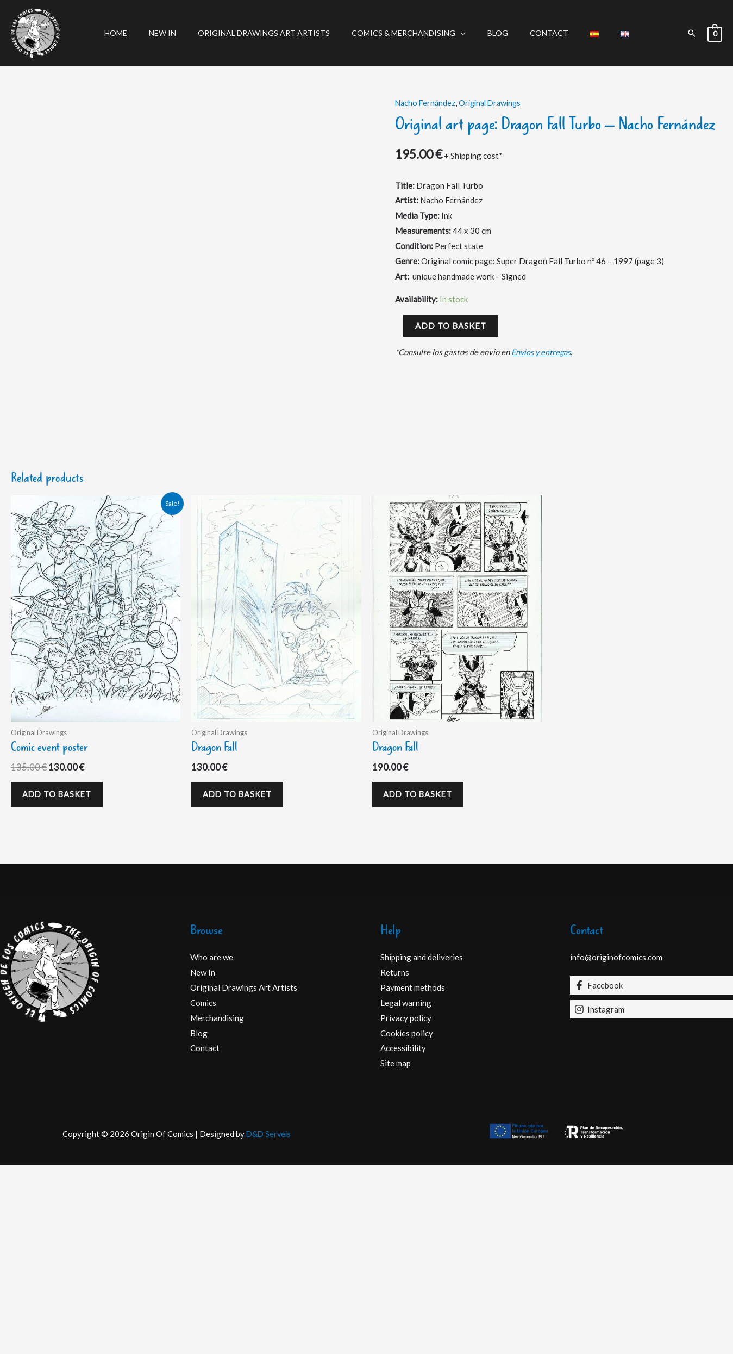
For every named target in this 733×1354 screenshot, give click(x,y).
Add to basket (450, 326)
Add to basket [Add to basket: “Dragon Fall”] (241, 981)
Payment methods (412, 1177)
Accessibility (403, 1238)
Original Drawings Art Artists (274, 33)
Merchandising (217, 1207)
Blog (494, 33)
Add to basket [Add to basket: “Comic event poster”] (61, 981)
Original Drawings (494, 103)
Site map (395, 1252)
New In (178, 33)
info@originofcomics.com (616, 1147)
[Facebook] (651, 1174)
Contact (539, 33)
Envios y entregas (543, 352)
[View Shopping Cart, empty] (714, 33)
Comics (203, 1192)
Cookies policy (406, 1222)
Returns (394, 1161)
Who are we (211, 1147)
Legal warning (405, 1192)
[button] (692, 33)
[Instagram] (651, 1198)
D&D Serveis (268, 1323)
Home (138, 33)
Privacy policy (405, 1207)
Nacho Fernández (426, 103)
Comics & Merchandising (407, 33)
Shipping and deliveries (421, 1147)
